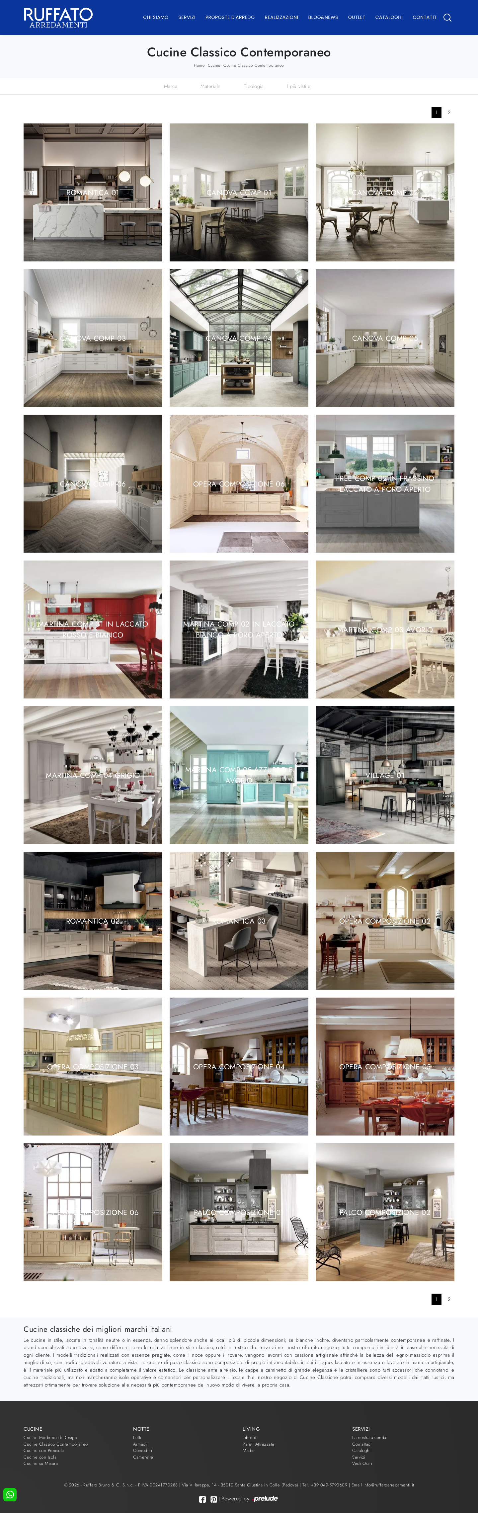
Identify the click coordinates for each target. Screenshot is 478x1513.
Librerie (250, 1437)
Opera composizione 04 (239, 1066)
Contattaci (361, 1444)
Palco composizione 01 (239, 1212)
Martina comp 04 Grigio (93, 775)
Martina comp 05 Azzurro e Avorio (239, 775)
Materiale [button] (210, 86)
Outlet (356, 17)
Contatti (424, 17)
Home (199, 65)
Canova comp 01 (239, 192)
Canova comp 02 (385, 192)
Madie (249, 1450)
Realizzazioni (281, 17)
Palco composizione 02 (385, 1212)
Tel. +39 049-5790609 (325, 1485)
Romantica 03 (239, 920)
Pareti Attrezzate (259, 1444)
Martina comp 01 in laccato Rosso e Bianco (93, 629)
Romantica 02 (93, 920)
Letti (137, 1437)
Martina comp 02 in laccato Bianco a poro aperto (238, 629)
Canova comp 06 (93, 483)
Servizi (187, 17)
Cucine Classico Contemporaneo (253, 65)
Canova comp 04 (239, 338)
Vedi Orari (362, 1463)
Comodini (142, 1450)
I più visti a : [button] (300, 86)
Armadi (140, 1444)
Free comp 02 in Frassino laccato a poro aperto (385, 483)
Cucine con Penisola (44, 1450)
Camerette (143, 1457)
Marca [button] (171, 86)
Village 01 (385, 775)
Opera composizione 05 (385, 1066)
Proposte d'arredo (230, 17)
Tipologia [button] (254, 86)
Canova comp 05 (385, 338)
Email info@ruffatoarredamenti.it (383, 1485)
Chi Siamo (155, 17)
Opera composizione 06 (239, 483)
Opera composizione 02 (385, 920)
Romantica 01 (92, 192)
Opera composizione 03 (92, 1066)
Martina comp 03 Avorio (385, 629)
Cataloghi (389, 17)
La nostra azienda (369, 1437)
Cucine (214, 65)
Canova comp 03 (93, 338)
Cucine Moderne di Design (50, 1437)
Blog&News (323, 17)
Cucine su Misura (41, 1463)
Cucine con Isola (40, 1457)
